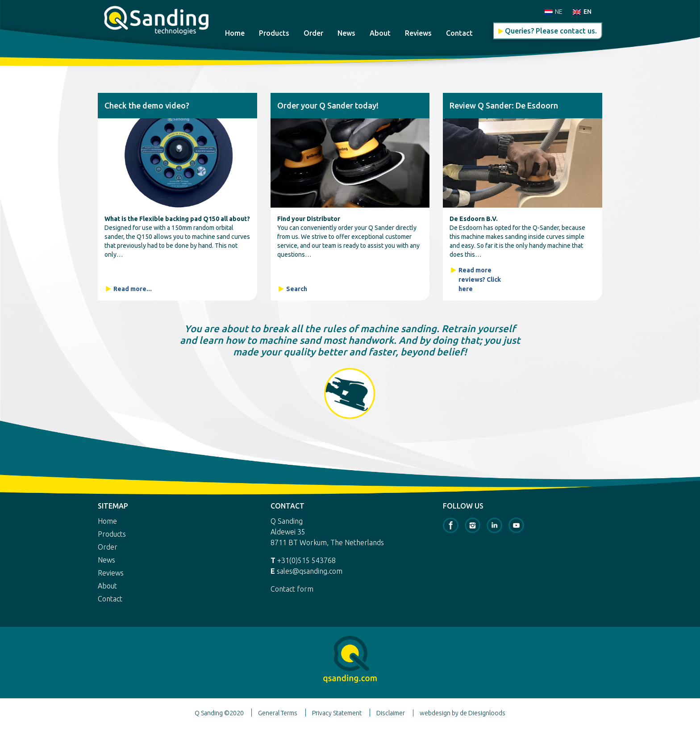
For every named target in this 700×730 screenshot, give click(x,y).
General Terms (277, 713)
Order (313, 33)
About (380, 33)
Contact (459, 33)
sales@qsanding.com (309, 571)
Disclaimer (390, 713)
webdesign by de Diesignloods (462, 713)
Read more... (132, 288)
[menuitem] (554, 11)
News (346, 33)
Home (235, 33)
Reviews (418, 33)
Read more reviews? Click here (479, 279)
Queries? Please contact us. (551, 31)
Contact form (292, 589)
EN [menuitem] (587, 11)
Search (296, 288)
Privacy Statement (337, 713)
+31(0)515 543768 (306, 560)
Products (274, 33)
